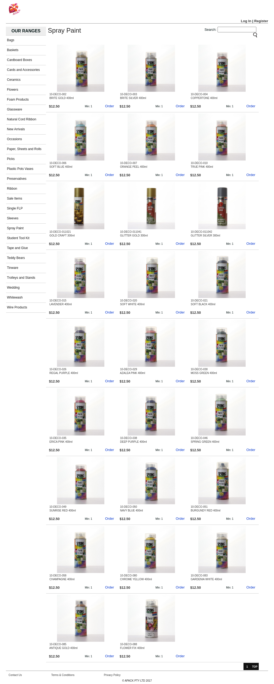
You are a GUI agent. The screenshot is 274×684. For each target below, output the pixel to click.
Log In (246, 21)
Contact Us (15, 675)
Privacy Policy (112, 675)
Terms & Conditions (62, 675)
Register (261, 21)
